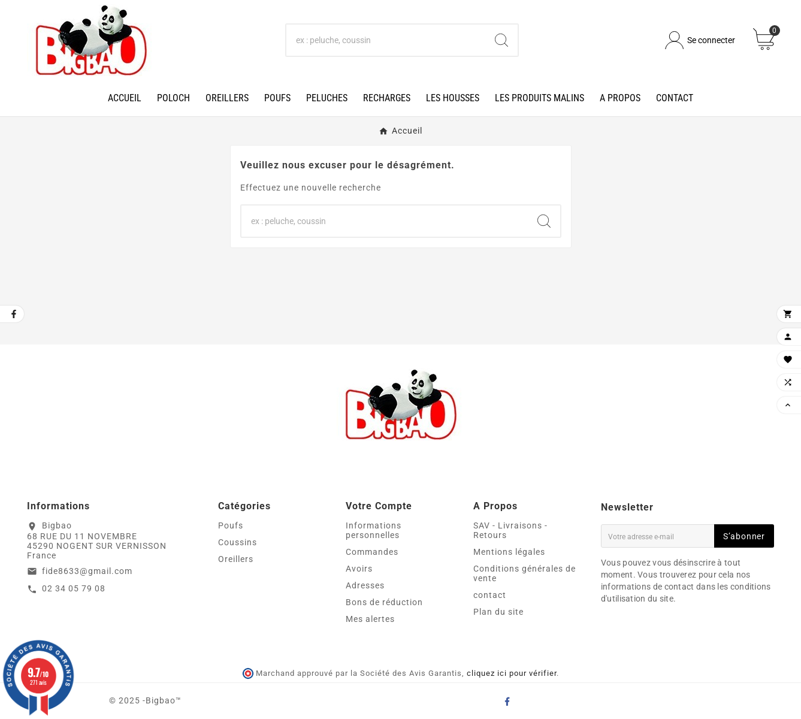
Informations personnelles (373, 530)
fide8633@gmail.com (87, 571)
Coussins (237, 542)
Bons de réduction (384, 602)
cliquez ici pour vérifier (512, 673)
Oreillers (235, 559)
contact (489, 595)
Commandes (372, 552)
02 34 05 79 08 (73, 588)
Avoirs (359, 568)
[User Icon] (700, 40)
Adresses (365, 585)
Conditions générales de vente (524, 573)
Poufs (230, 525)
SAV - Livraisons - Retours (510, 530)
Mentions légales (509, 552)
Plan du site (498, 612)
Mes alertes (370, 619)
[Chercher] (386, 40)
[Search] (501, 40)
